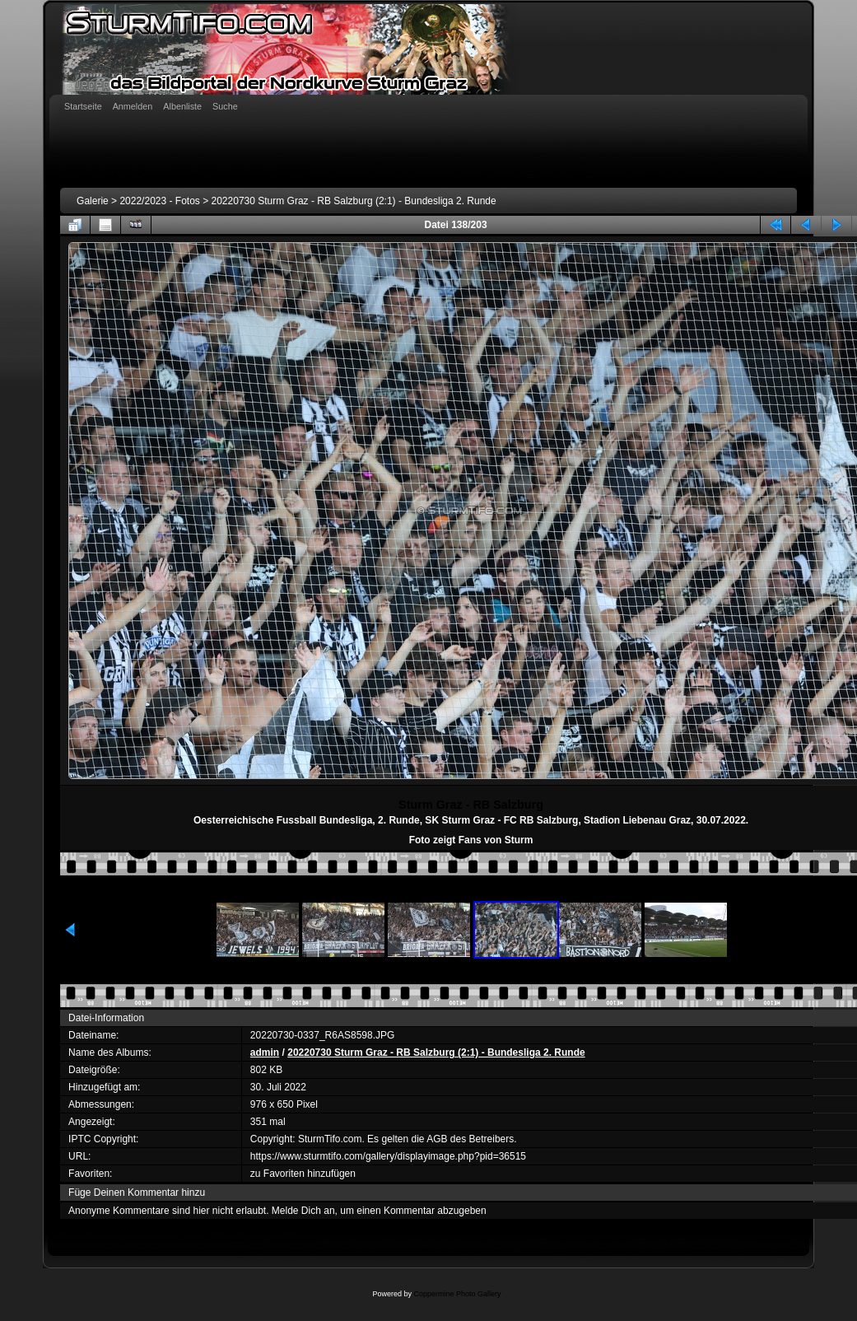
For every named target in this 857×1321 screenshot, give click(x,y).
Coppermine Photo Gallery (457, 1294)
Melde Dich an (303, 1210)
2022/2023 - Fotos (159, 201)
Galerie (93, 201)
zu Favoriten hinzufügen (303, 1173)
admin (264, 1052)
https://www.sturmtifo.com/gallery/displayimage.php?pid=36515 (388, 1156)
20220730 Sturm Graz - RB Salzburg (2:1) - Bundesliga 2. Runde (354, 201)
